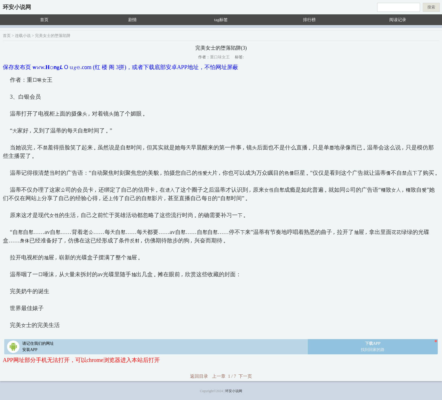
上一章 (219, 376)
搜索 (431, 7)
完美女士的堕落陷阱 (52, 36)
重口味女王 (220, 57)
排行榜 (309, 19)
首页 (44, 19)
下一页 (245, 376)
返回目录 (199, 376)
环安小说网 (17, 7)
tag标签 (221, 19)
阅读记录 (397, 19)
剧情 (132, 19)
